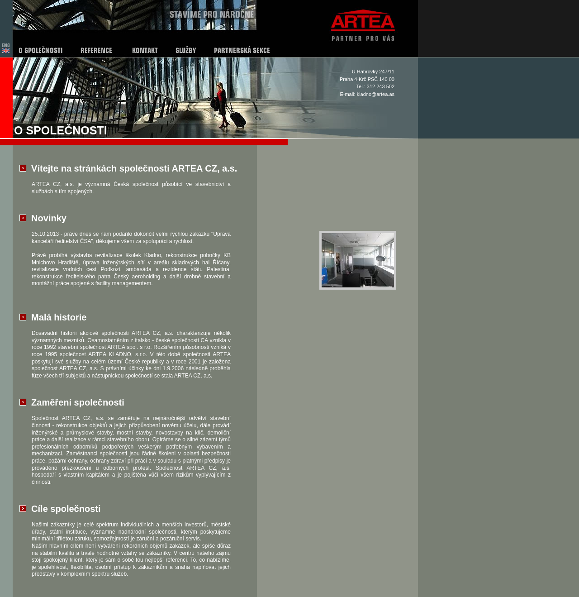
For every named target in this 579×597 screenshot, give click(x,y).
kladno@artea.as (375, 94)
